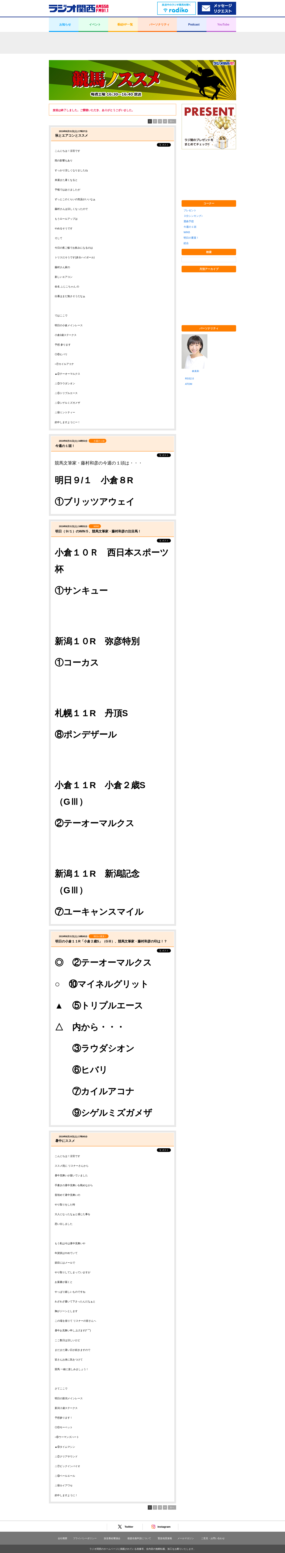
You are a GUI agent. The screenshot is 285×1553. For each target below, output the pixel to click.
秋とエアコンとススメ (71, 135)
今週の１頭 (190, 226)
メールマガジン (185, 1538)
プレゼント (190, 210)
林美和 (195, 371)
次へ (172, 121)
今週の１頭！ (65, 446)
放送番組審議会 (112, 1538)
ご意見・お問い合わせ (213, 1538)
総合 (186, 243)
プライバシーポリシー (85, 1538)
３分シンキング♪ (193, 215)
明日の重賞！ (191, 237)
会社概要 (62, 1538)
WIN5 (187, 232)
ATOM (188, 384)
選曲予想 (189, 221)
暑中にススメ (65, 1141)
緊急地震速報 (165, 1538)
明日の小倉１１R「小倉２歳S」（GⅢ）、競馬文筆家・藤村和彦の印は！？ (111, 941)
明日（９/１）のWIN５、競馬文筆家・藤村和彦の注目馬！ (98, 531)
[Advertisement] (142, 43)
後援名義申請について (139, 1538)
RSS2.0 (189, 378)
